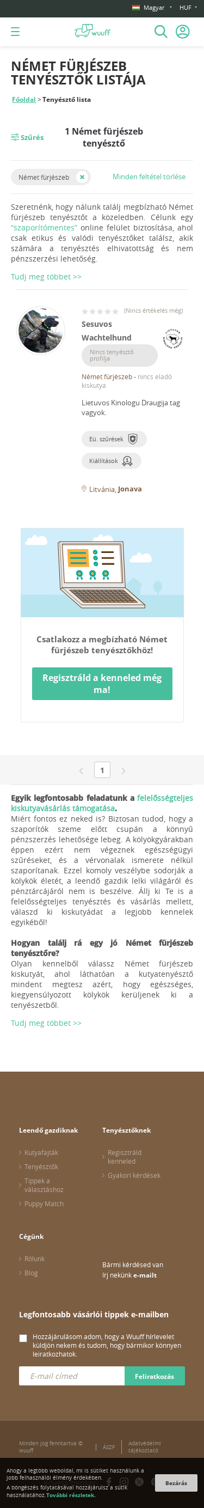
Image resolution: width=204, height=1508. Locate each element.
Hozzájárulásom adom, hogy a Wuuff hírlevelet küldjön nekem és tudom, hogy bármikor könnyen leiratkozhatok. (107, 1345)
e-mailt (145, 1275)
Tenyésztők (41, 1166)
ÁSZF (109, 1447)
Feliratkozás (154, 1376)
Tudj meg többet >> (46, 1023)
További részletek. (71, 1495)
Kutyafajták (41, 1152)
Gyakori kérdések (134, 1175)
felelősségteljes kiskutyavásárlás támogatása (102, 803)
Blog (31, 1272)
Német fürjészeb (43, 177)
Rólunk (34, 1258)
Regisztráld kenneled (124, 1156)
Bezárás (176, 1483)
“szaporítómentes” (44, 227)
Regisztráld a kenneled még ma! (102, 684)
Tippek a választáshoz (44, 1185)
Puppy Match (44, 1203)
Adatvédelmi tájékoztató (144, 1447)
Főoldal (24, 99)
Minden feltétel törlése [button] (149, 176)
